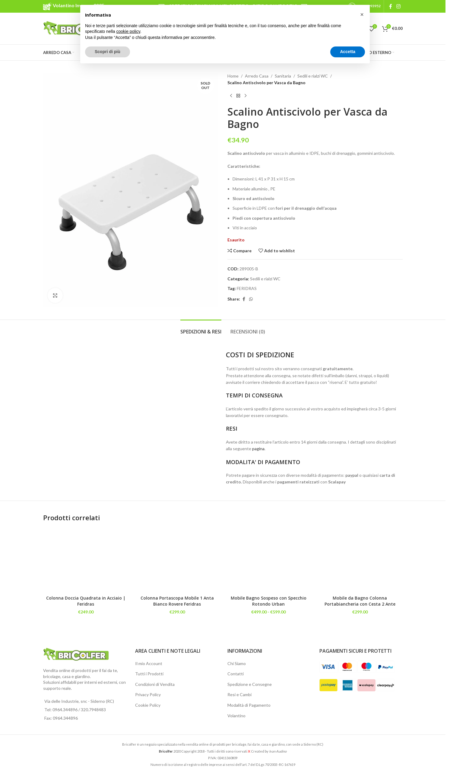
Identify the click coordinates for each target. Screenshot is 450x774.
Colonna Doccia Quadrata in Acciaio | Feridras (85, 601)
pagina (258, 448)
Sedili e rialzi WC (312, 75)
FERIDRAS (247, 288)
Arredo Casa (256, 75)
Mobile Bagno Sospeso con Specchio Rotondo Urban (268, 601)
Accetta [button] (347, 51)
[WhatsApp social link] (251, 299)
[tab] (200, 329)
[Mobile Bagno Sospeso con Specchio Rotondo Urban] (268, 560)
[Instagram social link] (398, 6)
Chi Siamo (236, 663)
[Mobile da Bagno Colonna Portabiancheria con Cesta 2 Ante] (360, 560)
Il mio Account (148, 663)
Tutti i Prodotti (149, 673)
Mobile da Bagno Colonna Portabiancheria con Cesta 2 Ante (360, 601)
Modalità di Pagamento (249, 705)
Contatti (235, 673)
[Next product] (245, 96)
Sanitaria (283, 75)
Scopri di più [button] (107, 51)
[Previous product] (231, 96)
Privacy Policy (148, 694)
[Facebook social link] (390, 6)
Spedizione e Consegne (249, 684)
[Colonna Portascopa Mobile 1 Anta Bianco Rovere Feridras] (177, 560)
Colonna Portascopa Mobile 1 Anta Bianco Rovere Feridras (177, 601)
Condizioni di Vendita (155, 684)
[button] (362, 14)
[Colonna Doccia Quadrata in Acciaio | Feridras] (85, 560)
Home (233, 75)
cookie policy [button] (128, 31)
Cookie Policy (147, 705)
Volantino (236, 715)
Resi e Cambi (239, 694)
